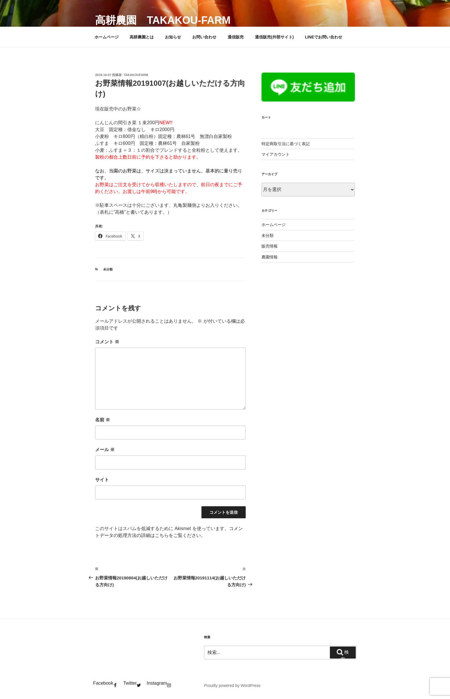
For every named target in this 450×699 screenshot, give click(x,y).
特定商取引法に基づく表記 (285, 143)
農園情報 (269, 257)
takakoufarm (136, 75)
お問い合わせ (204, 37)
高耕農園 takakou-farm (162, 20)
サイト (102, 479)
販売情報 (269, 246)
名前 (102, 419)
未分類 (108, 269)
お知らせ (173, 37)
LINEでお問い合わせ (323, 37)
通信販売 (236, 37)
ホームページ (107, 37)
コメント (107, 341)
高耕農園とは (142, 37)
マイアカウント (275, 154)
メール (105, 449)
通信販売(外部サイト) (274, 37)
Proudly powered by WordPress (232, 685)
